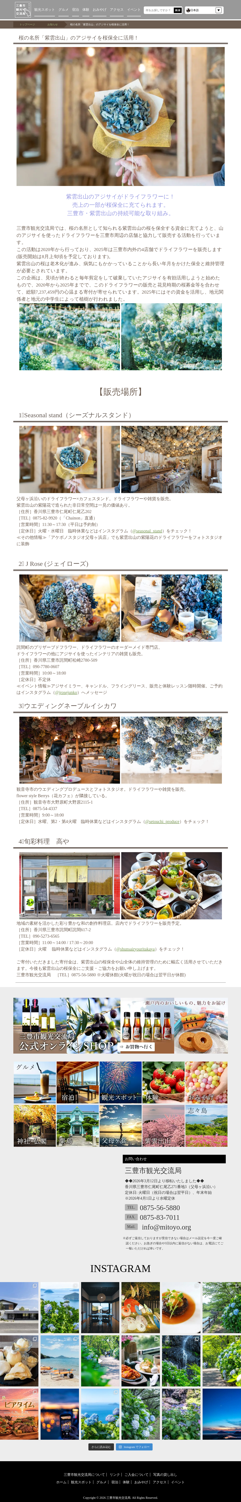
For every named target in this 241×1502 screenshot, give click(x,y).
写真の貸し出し (165, 1474)
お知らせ (52, 24)
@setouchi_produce (162, 821)
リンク (115, 1474)
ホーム (61, 1482)
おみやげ (99, 9)
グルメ (63, 9)
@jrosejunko (66, 692)
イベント (134, 9)
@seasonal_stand (147, 531)
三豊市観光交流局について (84, 1474)
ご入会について (136, 1474)
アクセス (117, 9)
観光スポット (44, 9)
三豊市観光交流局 (118, 1497)
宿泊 (75, 9)
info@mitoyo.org (166, 1227)
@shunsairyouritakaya (135, 949)
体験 (85, 9)
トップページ (27, 24)
